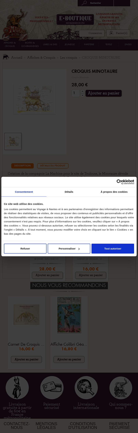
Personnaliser (69, 248)
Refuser (25, 248)
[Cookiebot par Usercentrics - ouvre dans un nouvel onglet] (119, 181)
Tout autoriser (112, 248)
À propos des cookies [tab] (114, 191)
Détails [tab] (69, 191)
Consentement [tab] (24, 191)
